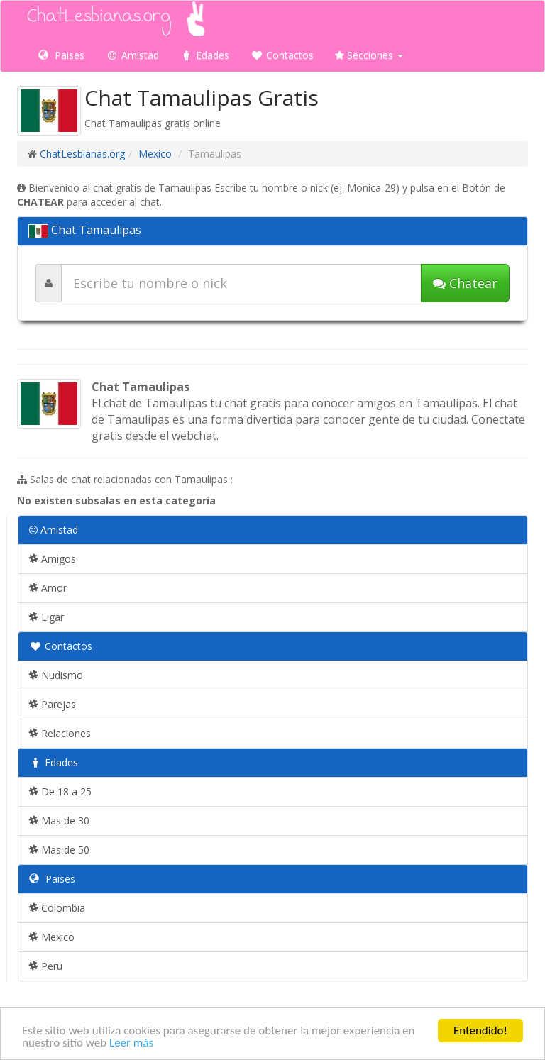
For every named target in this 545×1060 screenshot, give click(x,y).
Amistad (132, 55)
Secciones (369, 55)
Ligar (46, 617)
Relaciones (60, 733)
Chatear (465, 283)
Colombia (57, 908)
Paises (61, 55)
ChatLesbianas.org (82, 153)
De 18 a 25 (60, 791)
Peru (45, 966)
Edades (204, 55)
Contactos (282, 55)
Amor (48, 588)
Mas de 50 (59, 849)
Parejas (52, 704)
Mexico (155, 153)
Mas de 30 (59, 820)
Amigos (52, 558)
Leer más (131, 1043)
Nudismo (56, 675)
